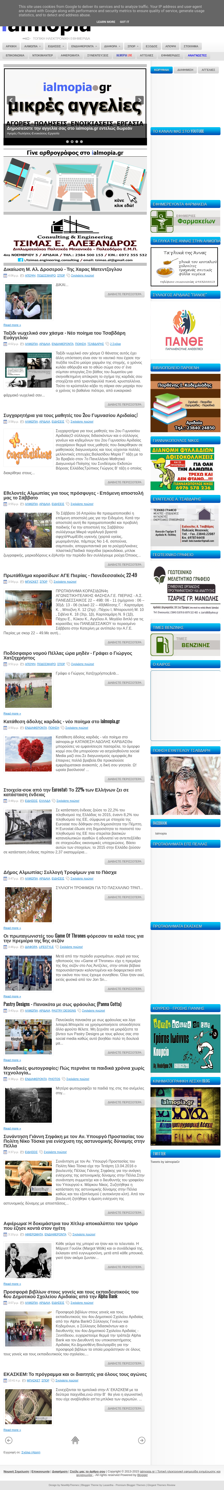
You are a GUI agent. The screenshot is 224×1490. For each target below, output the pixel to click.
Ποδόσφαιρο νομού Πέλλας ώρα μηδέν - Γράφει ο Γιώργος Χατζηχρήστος (68, 655)
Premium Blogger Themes (131, 1485)
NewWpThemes (70, 1485)
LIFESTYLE (46, 947)
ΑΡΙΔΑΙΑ (44, 344)
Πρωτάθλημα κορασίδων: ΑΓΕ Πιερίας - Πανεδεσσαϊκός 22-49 (70, 575)
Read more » (12, 325)
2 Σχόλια (115, 344)
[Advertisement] (178, 99)
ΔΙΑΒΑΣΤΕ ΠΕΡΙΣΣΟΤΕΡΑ (124, 294)
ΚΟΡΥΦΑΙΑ (161, 70)
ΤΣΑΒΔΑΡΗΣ (96, 344)
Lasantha (108, 1485)
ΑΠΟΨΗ (30, 275)
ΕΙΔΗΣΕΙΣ (58, 421)
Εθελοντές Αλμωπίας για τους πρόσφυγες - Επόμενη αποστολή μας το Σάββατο (74, 495)
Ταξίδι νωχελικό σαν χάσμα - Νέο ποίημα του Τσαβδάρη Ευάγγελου (65, 335)
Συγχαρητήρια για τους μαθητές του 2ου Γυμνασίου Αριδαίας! (70, 415)
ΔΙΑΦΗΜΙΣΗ (185, 70)
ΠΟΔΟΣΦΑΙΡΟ (46, 275)
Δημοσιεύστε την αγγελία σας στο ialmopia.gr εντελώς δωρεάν (69, 128)
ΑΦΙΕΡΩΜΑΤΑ (34, 1234)
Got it (124, 22)
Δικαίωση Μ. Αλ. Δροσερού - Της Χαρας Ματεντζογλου (63, 268)
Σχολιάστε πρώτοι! (82, 275)
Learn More (106, 22)
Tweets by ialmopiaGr (165, 1162)
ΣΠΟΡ (61, 275)
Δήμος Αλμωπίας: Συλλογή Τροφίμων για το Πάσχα (60, 871)
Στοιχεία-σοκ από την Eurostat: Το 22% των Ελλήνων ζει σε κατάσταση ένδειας (66, 791)
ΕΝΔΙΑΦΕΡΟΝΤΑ (63, 344)
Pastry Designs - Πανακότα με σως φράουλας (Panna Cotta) (62, 1004)
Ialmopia (161, 833)
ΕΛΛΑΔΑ (44, 801)
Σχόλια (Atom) (30, 1452)
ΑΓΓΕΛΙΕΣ (208, 70)
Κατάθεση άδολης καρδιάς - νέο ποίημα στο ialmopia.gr (62, 721)
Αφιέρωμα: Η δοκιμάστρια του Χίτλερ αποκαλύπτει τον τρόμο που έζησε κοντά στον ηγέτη (71, 1225)
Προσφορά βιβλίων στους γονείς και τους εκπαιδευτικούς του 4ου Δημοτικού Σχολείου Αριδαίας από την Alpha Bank (71, 1293)
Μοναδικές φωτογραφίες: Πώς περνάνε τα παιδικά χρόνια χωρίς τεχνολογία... (74, 1070)
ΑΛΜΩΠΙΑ (31, 344)
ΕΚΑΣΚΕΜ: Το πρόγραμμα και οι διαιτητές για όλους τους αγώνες (75, 1373)
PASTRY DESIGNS (64, 1010)
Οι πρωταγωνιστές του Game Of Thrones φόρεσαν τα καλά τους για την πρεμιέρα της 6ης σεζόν (74, 938)
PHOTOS (54, 1079)
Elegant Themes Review (161, 1485)
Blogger (142, 1475)
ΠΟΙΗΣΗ (80, 344)
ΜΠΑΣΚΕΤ (31, 581)
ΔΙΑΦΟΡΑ (31, 947)
